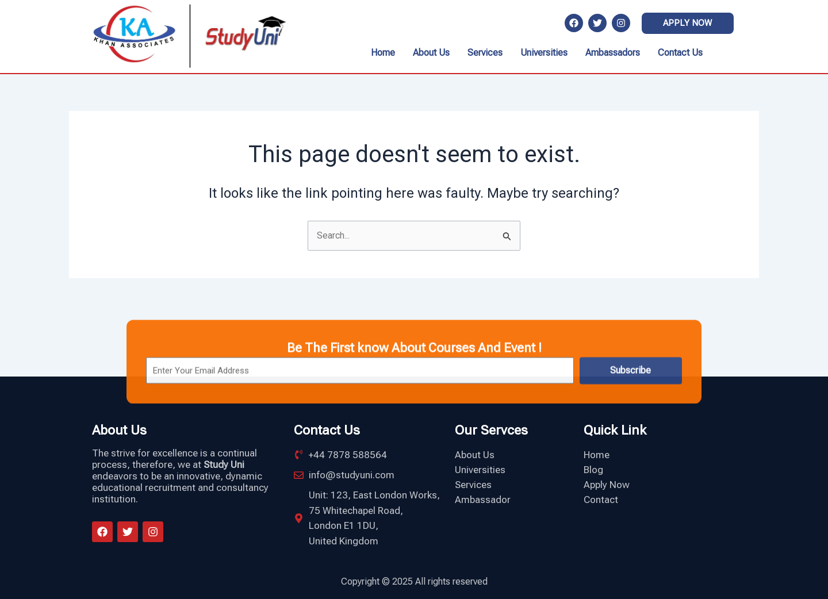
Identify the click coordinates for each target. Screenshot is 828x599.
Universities (544, 52)
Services (485, 52)
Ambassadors (612, 52)
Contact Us (680, 52)
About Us (431, 52)
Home (383, 52)
